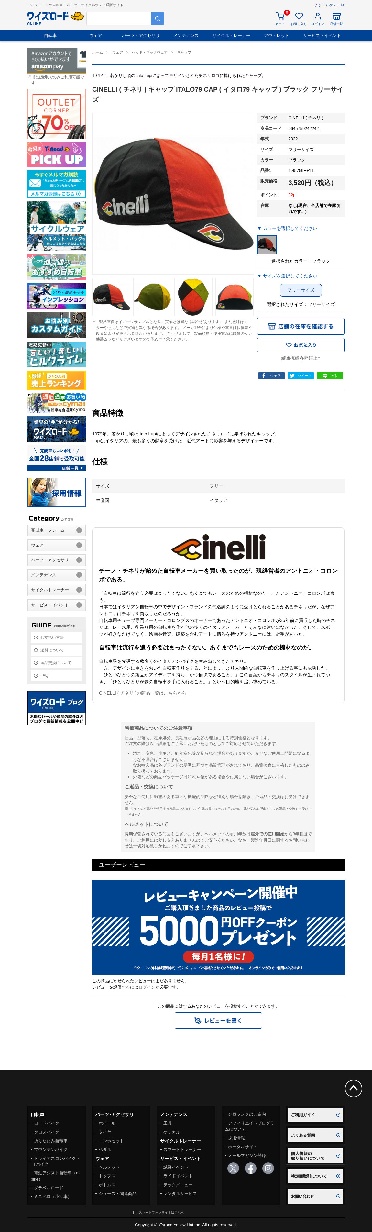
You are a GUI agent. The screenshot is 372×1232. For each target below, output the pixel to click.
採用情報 (236, 1138)
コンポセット (111, 1140)
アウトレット (276, 35)
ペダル (105, 1149)
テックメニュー (178, 1184)
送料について (52, 650)
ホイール (107, 1123)
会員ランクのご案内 (247, 1114)
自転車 (50, 35)
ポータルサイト (242, 1146)
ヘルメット (109, 1167)
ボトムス (107, 1184)
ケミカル (171, 1132)
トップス (107, 1175)
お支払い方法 (52, 637)
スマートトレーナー (182, 1149)
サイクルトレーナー (231, 35)
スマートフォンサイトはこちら (161, 1212)
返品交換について (55, 663)
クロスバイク (46, 1132)
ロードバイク (46, 1123)
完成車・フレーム (48, 530)
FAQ (44, 675)
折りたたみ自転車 (51, 1140)
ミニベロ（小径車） (53, 1196)
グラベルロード (48, 1187)
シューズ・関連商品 (118, 1193)
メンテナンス (186, 35)
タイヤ (105, 1132)
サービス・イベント (322, 35)
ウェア (95, 35)
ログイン (146, 987)
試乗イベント (176, 1167)
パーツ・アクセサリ (141, 35)
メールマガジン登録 (247, 1155)
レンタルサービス (180, 1193)
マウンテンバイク (51, 1149)
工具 (167, 1123)
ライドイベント (178, 1175)
